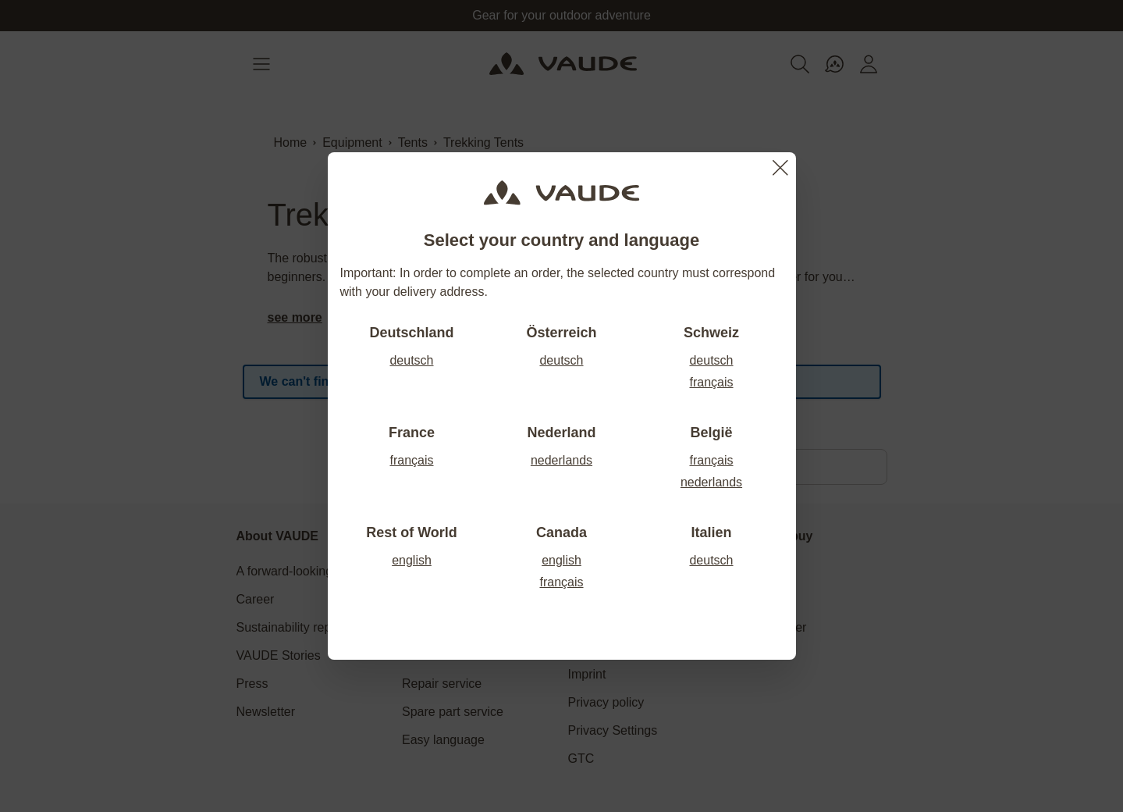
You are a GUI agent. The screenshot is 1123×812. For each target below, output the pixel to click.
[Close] (780, 168)
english (412, 560)
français (711, 382)
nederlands (561, 460)
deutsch (411, 360)
